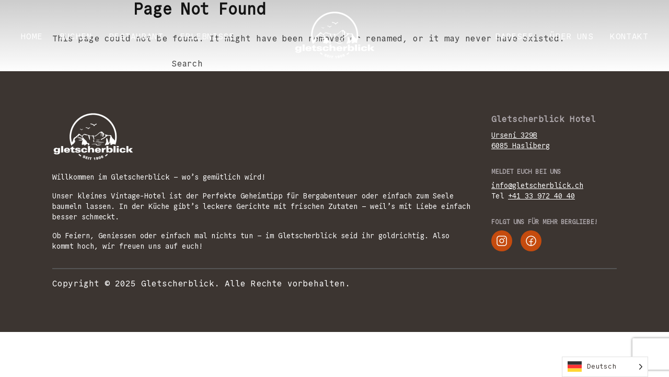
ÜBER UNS (571, 36)
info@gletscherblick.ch (537, 185)
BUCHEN (76, 36)
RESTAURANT (136, 36)
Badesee (514, 36)
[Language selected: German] (605, 367)
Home (32, 36)
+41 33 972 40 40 (541, 196)
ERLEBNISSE (207, 36)
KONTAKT (629, 36)
